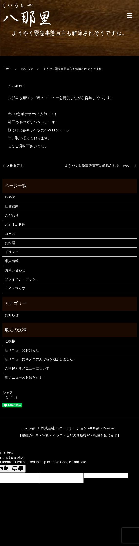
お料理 (10, 243)
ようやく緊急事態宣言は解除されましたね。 (99, 166)
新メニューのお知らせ (22, 350)
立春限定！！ (16, 166)
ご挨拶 (10, 341)
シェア (7, 393)
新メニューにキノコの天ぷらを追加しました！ (41, 359)
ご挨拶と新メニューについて (27, 368)
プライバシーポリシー (22, 279)
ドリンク (12, 252)
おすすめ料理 (15, 224)
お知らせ (27, 69)
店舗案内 (12, 206)
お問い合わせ (15, 270)
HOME (6, 69)
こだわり (12, 215)
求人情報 (12, 261)
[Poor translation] (18, 469)
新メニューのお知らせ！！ (25, 377)
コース (10, 233)
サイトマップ (15, 288)
